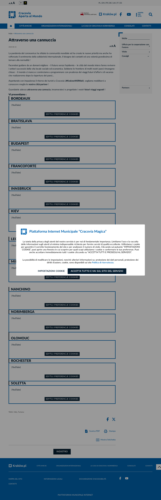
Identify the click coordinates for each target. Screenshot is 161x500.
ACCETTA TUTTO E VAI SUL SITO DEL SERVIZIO (97, 271)
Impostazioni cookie (51, 271)
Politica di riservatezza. (103, 263)
